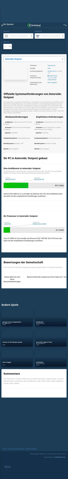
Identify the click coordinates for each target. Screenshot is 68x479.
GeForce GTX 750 (39, 179)
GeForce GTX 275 (10, 179)
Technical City (34, 25)
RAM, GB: (6, 41)
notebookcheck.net (59, 457)
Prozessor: (6, 31)
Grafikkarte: (38, 31)
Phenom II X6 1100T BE (39, 224)
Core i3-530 (7, 224)
